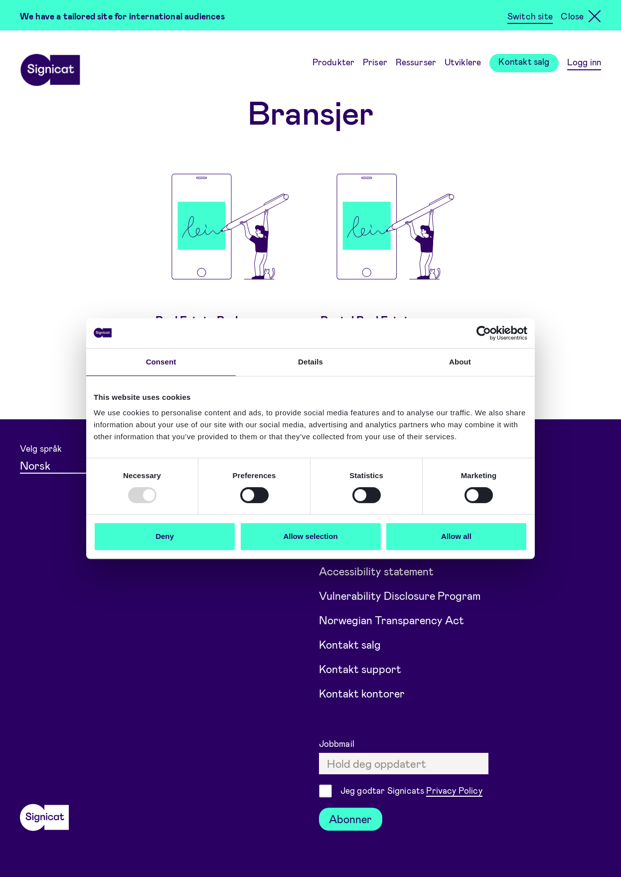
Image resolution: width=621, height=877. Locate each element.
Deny (164, 536)
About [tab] (460, 361)
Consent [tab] (161, 361)
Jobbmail (338, 742)
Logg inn (584, 62)
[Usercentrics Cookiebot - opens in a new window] (483, 333)
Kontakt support (360, 667)
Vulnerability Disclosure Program (401, 592)
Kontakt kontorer (362, 692)
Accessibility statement (378, 567)
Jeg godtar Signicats (411, 790)
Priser (375, 62)
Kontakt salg (523, 61)
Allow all (456, 536)
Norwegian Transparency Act (393, 617)
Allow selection (310, 536)
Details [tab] (310, 361)
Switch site (530, 16)
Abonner (351, 818)
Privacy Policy (454, 790)
